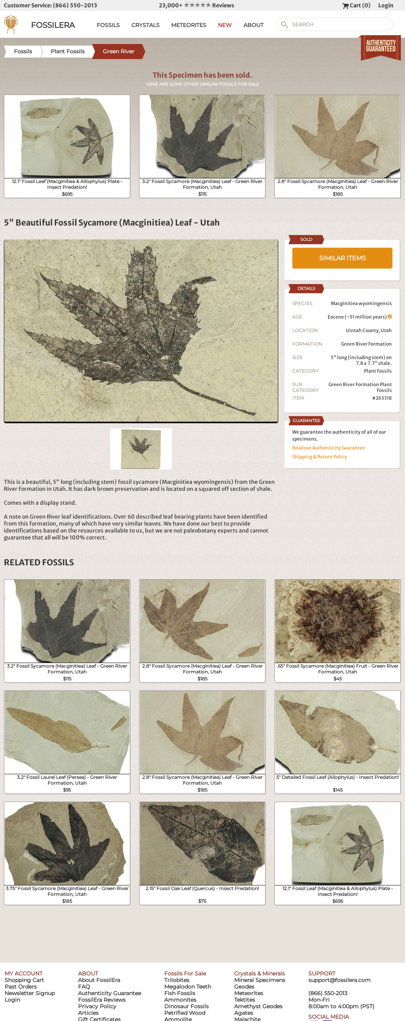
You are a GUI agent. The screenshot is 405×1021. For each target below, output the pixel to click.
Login (385, 5)
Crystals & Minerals (259, 973)
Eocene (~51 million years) (360, 317)
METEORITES (188, 25)
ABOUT (253, 25)
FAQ (84, 986)
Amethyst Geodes (258, 1006)
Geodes (244, 986)
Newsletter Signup (30, 993)
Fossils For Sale (185, 973)
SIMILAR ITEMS (342, 258)
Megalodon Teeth (187, 986)
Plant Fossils (378, 371)
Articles (88, 1012)
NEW (225, 25)
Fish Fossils (179, 993)
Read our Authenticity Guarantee (328, 448)
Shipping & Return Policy (319, 457)
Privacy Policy (97, 1006)
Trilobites (176, 980)
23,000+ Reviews (196, 5)
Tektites (244, 999)
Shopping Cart (24, 980)
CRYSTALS (145, 25)
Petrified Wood (184, 1012)
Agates (243, 1012)
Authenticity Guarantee (109, 993)
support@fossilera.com (339, 980)
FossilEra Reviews (102, 999)
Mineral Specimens (259, 980)
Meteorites (248, 993)
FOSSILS (108, 25)
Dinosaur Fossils (186, 1006)
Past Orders (21, 986)
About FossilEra (99, 980)
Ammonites (180, 999)
